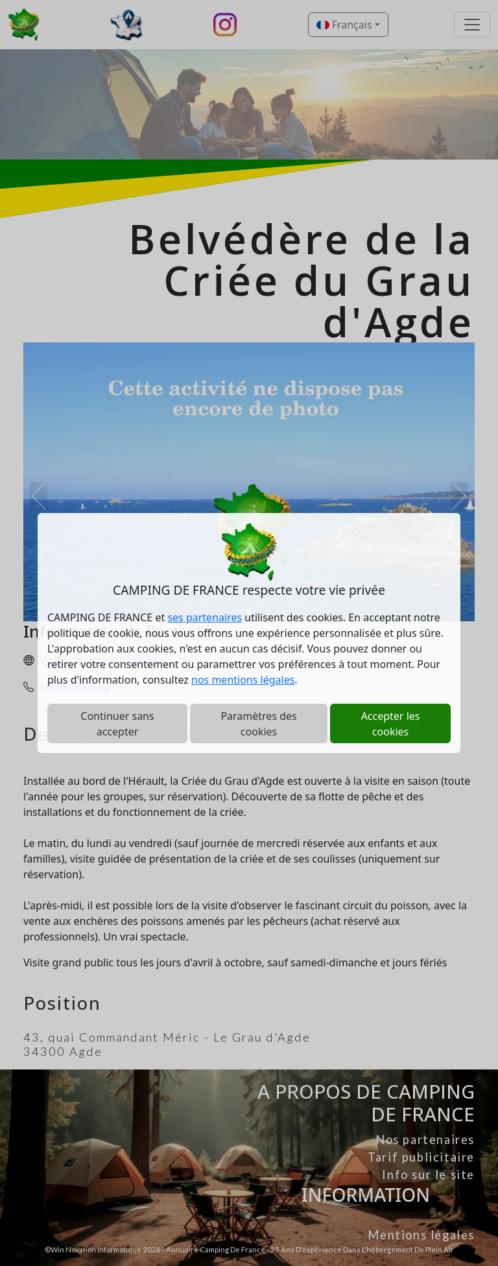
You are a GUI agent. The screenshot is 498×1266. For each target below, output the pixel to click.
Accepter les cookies (390, 724)
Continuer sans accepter (117, 724)
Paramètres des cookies (258, 724)
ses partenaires (204, 617)
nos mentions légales (242, 680)
